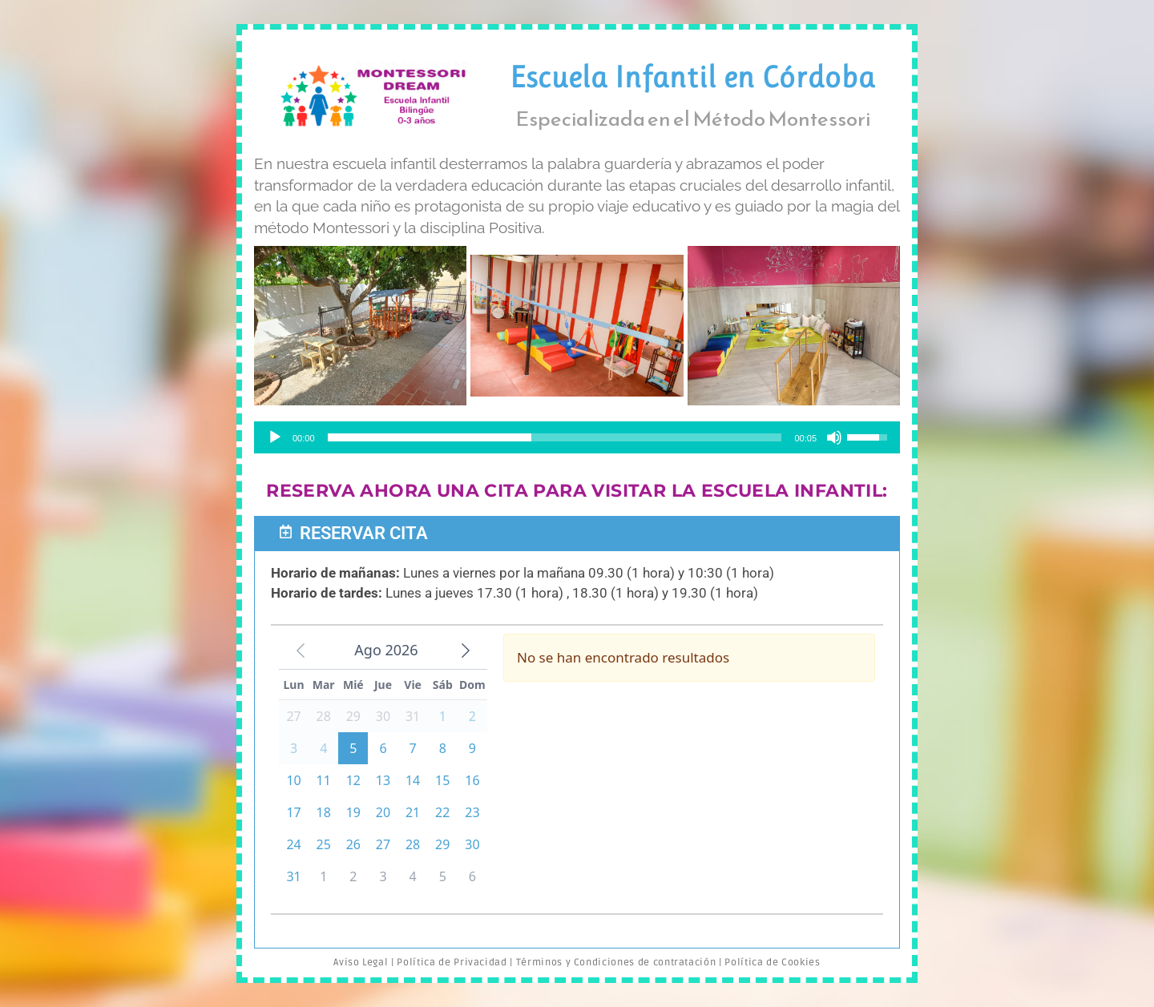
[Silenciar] (834, 437)
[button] (577, 533)
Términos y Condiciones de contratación (616, 963)
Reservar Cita (364, 533)
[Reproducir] (275, 437)
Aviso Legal (360, 963)
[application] (577, 437)
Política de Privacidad (451, 963)
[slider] (555, 437)
